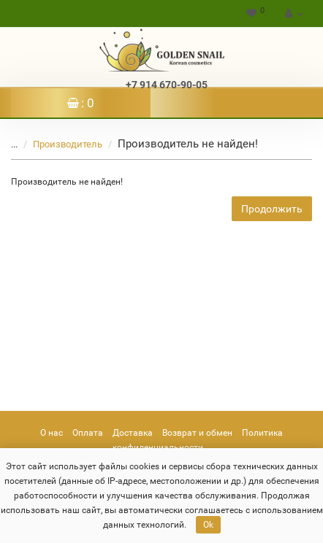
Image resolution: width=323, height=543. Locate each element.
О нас (51, 433)
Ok (208, 525)
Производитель (59, 144)
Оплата (87, 433)
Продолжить (272, 209)
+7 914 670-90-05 (167, 84)
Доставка (133, 433)
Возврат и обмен (197, 433)
